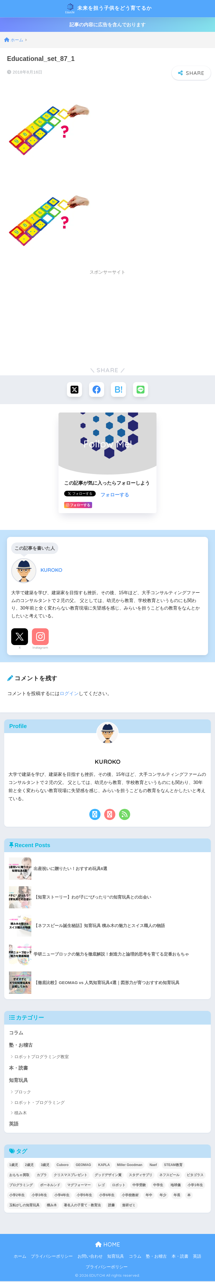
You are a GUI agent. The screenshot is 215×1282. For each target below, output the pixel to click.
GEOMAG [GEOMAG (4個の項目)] (83, 1166)
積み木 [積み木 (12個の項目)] (52, 1206)
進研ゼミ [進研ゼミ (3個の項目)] (128, 1206)
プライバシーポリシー (52, 1257)
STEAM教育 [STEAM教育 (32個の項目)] (173, 1166)
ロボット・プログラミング (39, 1103)
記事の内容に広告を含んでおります (107, 24)
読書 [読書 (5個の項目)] (111, 1206)
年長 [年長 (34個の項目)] (177, 1196)
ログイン (69, 693)
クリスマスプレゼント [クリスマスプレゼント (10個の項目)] (70, 1176)
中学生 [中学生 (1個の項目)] (158, 1186)
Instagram (40, 648)
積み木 (20, 1113)
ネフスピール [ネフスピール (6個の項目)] (169, 1176)
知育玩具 (18, 1081)
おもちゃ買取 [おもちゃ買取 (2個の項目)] (19, 1176)
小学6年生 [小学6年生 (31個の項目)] (106, 1196)
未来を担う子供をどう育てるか (108, 8)
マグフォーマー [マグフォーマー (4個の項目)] (79, 1186)
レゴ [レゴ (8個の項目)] (101, 1186)
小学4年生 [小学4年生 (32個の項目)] (62, 1196)
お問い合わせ (90, 1257)
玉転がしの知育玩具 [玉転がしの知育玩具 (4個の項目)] (24, 1206)
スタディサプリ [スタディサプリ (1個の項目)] (140, 1176)
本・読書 (18, 1068)
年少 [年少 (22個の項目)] (163, 1196)
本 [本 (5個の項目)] (189, 1196)
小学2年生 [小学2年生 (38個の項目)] (17, 1196)
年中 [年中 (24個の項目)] (149, 1196)
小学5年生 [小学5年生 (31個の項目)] (84, 1196)
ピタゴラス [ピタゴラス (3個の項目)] (195, 1176)
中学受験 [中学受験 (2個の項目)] (139, 1186)
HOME (107, 1245)
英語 (13, 1125)
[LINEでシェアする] (141, 389)
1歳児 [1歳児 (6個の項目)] (13, 1166)
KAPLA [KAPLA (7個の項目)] (104, 1166)
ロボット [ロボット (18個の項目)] (118, 1186)
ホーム (20, 1257)
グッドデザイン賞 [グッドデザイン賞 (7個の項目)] (108, 1176)
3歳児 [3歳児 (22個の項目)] (45, 1166)
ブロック (22, 1092)
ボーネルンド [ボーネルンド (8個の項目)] (50, 1186)
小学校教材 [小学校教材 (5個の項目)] (130, 1196)
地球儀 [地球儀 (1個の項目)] (175, 1186)
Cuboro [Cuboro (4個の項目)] (63, 1166)
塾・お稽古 (21, 1045)
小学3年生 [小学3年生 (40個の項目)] (39, 1196)
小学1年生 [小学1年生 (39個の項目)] (195, 1186)
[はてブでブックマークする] (118, 389)
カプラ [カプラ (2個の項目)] (42, 1176)
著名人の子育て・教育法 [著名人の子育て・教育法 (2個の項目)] (82, 1206)
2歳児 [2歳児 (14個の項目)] (29, 1166)
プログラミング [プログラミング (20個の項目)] (21, 1186)
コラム (16, 1033)
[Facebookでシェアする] (96, 389)
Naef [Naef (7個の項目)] (153, 1166)
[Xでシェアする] (74, 389)
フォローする (115, 495)
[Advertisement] (107, 318)
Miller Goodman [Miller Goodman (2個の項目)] (129, 1166)
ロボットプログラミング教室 (41, 1057)
